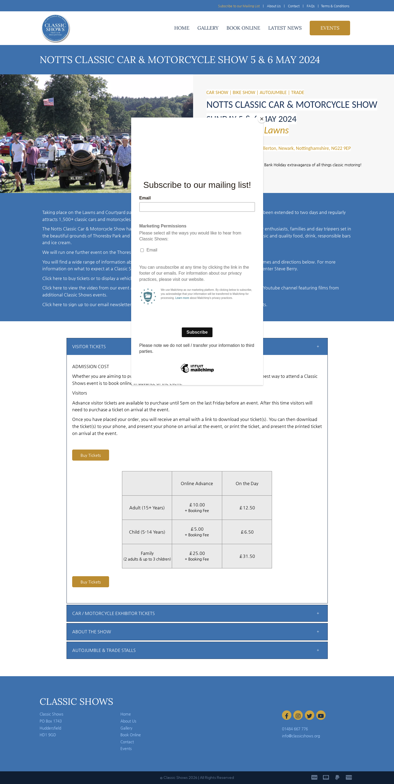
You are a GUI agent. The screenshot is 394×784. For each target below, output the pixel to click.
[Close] (262, 119)
